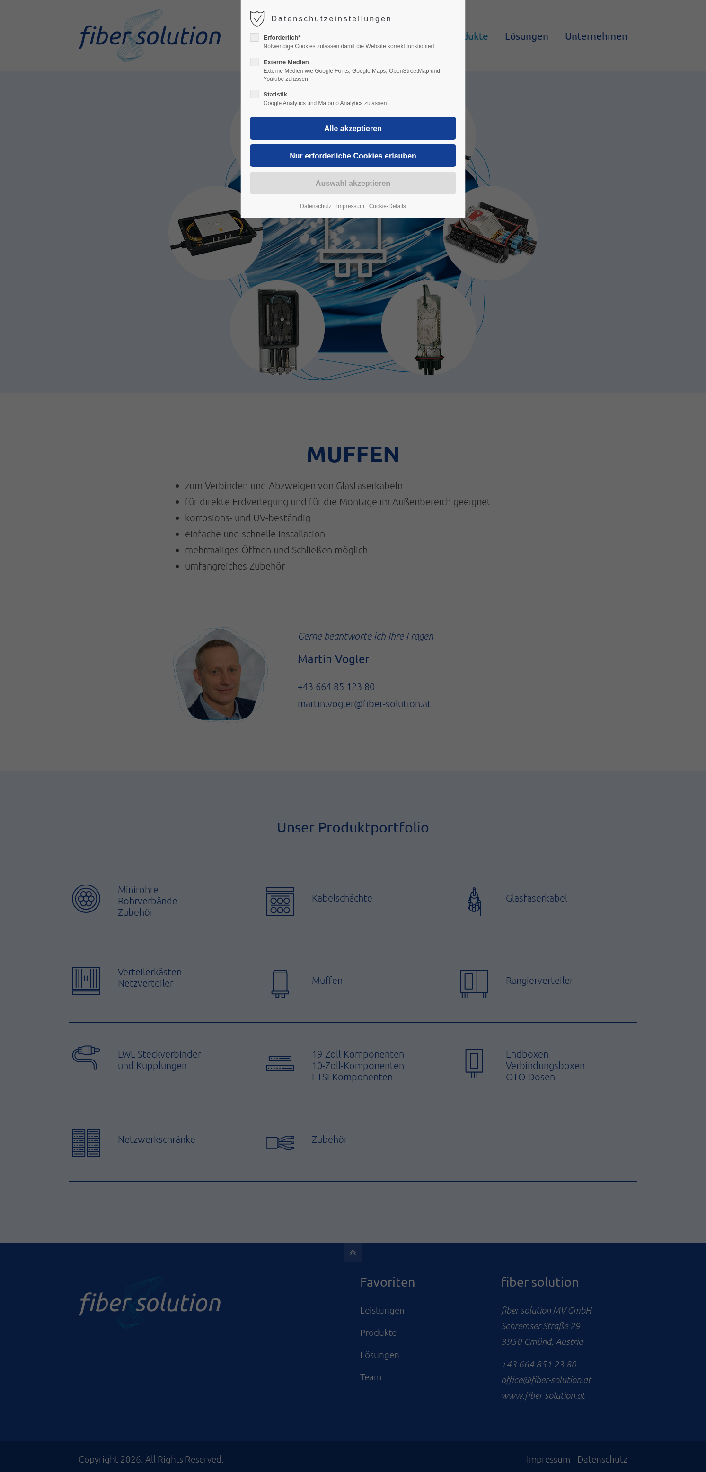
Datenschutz (316, 206)
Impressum (350, 206)
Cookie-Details (387, 206)
